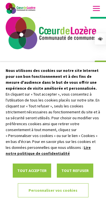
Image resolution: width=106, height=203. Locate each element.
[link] (100, 39)
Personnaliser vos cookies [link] (53, 190)
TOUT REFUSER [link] (75, 170)
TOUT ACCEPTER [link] (32, 170)
